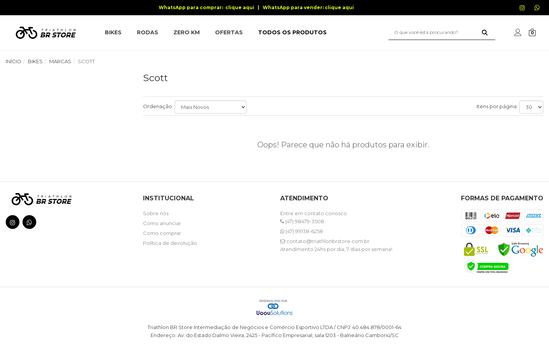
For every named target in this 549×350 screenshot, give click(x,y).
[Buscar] (484, 32)
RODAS (147, 32)
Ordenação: (158, 106)
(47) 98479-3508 (302, 221)
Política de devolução (170, 243)
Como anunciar (162, 223)
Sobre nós (156, 213)
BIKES (113, 32)
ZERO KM (186, 32)
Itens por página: (497, 106)
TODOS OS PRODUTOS (292, 32)
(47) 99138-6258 (301, 231)
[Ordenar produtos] (211, 107)
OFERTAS (229, 32)
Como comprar (162, 233)
